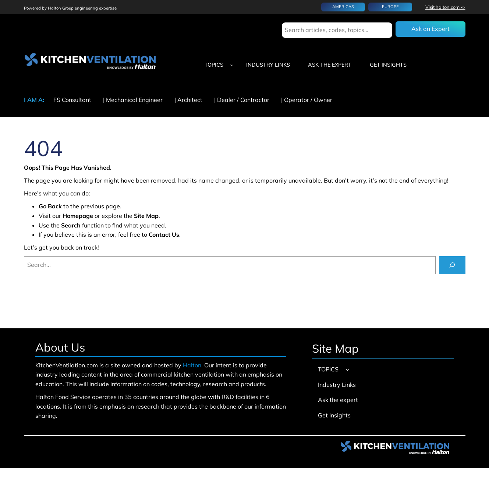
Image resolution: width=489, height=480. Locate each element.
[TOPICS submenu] (231, 65)
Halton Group (60, 8)
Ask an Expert (430, 28)
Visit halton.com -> (445, 7)
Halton (192, 365)
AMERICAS (343, 6)
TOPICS (214, 64)
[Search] (452, 265)
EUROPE (390, 6)
